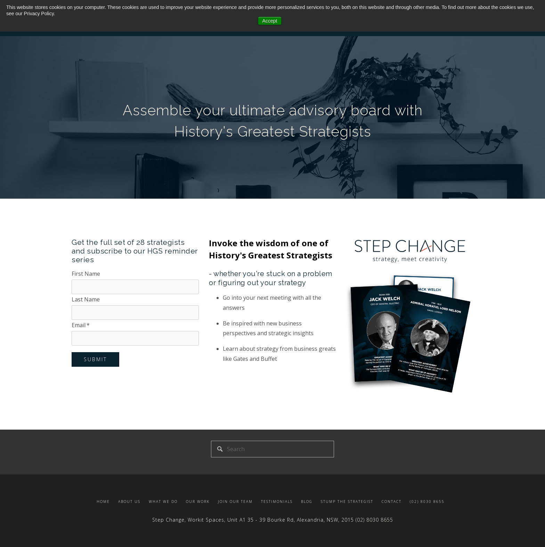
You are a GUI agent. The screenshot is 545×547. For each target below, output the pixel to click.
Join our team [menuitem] (235, 501)
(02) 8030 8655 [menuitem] (427, 501)
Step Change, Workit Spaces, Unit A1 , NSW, (254, 519)
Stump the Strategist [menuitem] (347, 501)
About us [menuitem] (129, 501)
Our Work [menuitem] (198, 501)
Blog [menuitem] (306, 501)
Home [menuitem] (103, 501)
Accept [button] (269, 21)
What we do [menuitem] (163, 501)
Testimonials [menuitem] (277, 501)
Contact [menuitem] (391, 501)
